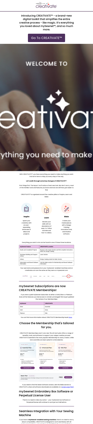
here (70, 317)
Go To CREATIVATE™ (46, 38)
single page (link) (68, 387)
